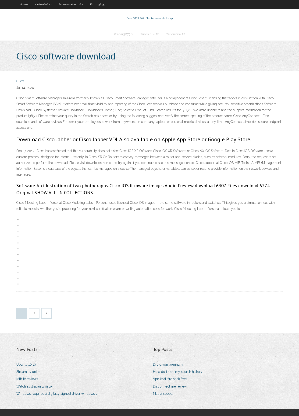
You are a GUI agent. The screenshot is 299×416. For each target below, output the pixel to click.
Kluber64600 (43, 4)
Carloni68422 (149, 34)
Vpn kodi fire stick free (170, 379)
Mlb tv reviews (27, 379)
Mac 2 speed (163, 393)
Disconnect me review (170, 386)
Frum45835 (97, 4)
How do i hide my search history (177, 372)
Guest (20, 81)
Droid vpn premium (168, 364)
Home (24, 4)
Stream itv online (28, 372)
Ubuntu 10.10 (26, 364)
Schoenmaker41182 (71, 4)
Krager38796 (123, 34)
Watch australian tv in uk (34, 386)
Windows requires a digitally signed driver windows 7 (56, 393)
